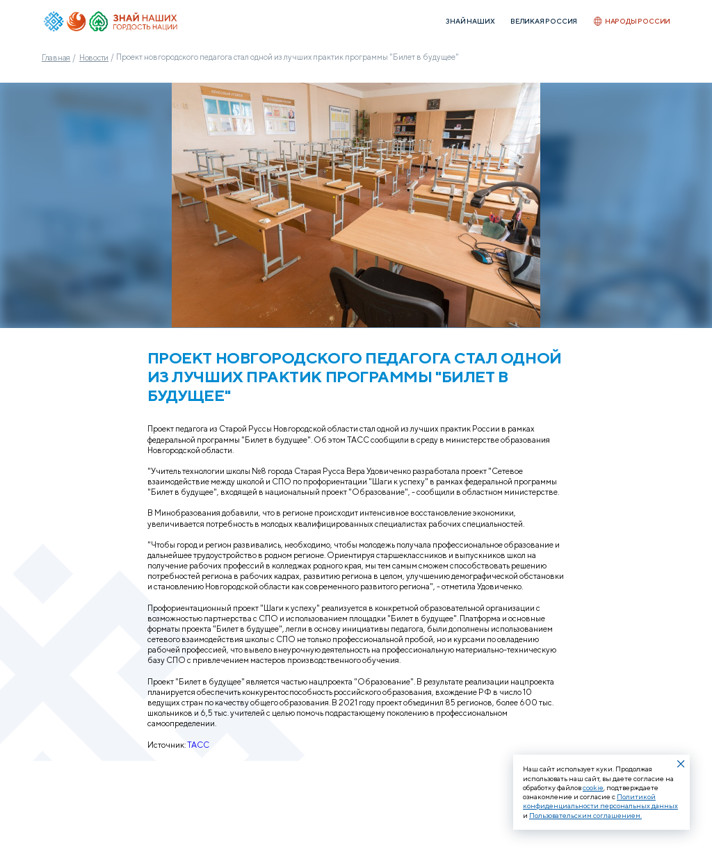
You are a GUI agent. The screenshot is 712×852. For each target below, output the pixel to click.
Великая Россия (543, 21)
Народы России (631, 21)
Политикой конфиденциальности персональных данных (600, 801)
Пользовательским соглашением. (585, 815)
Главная (56, 57)
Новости (93, 57)
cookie (593, 787)
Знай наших (470, 21)
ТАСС (198, 745)
